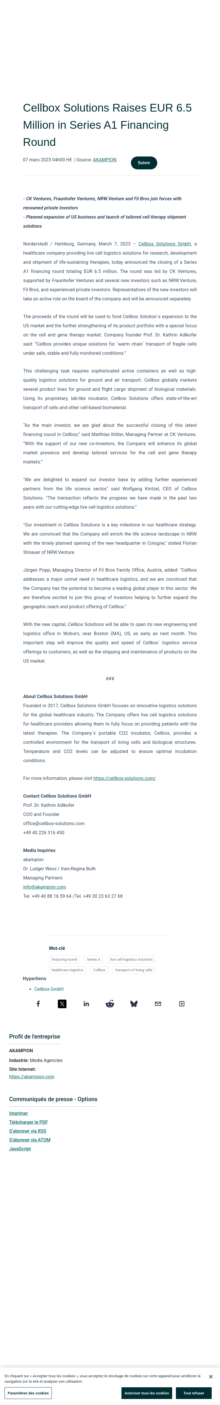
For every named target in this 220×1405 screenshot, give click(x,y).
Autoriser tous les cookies (147, 1396)
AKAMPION (105, 160)
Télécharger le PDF (28, 1122)
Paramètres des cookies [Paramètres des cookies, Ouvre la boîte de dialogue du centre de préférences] (28, 1396)
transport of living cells (134, 970)
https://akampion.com (31, 1076)
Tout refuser (193, 1396)
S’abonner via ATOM (29, 1140)
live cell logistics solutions (131, 959)
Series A (93, 959)
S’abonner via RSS (27, 1131)
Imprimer (18, 1113)
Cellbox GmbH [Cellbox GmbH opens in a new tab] (49, 989)
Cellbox (99, 970)
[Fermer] (211, 1379)
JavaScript (20, 1149)
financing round (64, 959)
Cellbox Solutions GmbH (164, 244)
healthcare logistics (67, 970)
